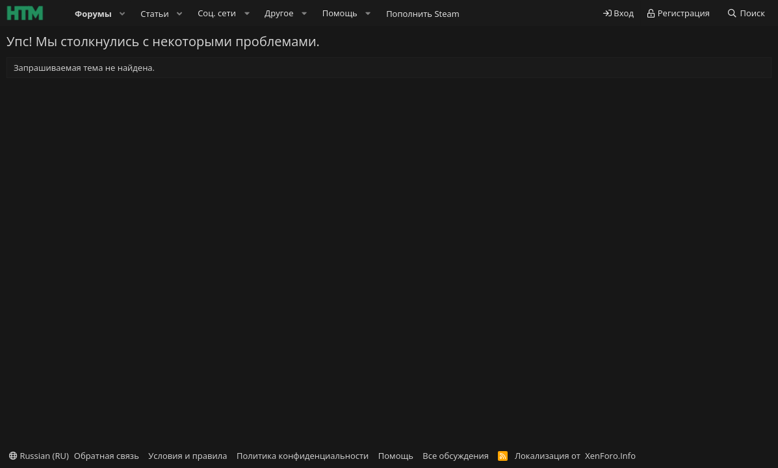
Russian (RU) (39, 456)
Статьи (154, 14)
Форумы (93, 14)
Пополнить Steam (423, 14)
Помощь (395, 456)
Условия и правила (187, 456)
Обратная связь (106, 456)
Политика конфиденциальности (303, 456)
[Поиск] (746, 13)
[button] (122, 13)
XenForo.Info (610, 456)
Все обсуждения (455, 456)
